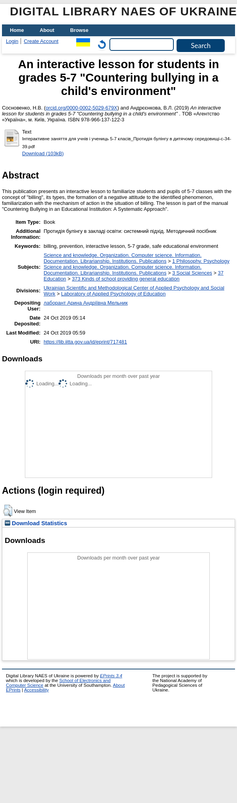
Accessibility (36, 690)
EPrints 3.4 (111, 675)
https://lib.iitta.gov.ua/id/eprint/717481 (85, 342)
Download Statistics (36, 523)
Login (12, 41)
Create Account (41, 41)
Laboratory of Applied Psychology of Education (113, 294)
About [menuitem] (47, 30)
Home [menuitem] (17, 30)
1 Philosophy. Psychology (200, 261)
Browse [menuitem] (79, 30)
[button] (7, 511)
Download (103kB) (43, 153)
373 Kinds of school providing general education (125, 279)
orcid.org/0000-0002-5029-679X (81, 108)
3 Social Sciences (192, 273)
